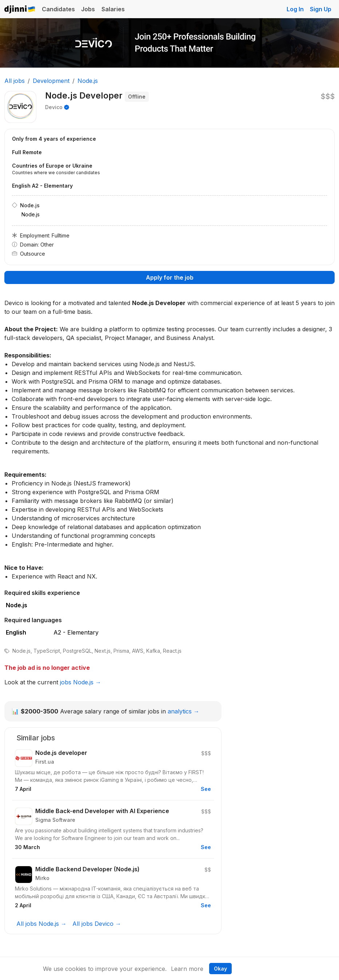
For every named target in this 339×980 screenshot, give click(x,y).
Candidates (58, 9)
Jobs (88, 9)
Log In (295, 9)
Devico (54, 107)
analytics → (183, 711)
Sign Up (320, 9)
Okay (220, 968)
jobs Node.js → (80, 682)
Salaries (113, 9)
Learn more (187, 968)
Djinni (20, 9)
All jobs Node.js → (41, 923)
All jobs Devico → (96, 923)
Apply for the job (170, 277)
